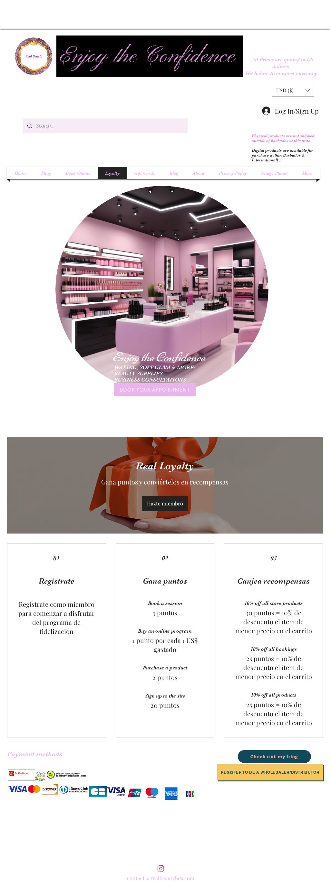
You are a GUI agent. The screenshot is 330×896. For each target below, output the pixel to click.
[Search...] (105, 125)
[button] (293, 90)
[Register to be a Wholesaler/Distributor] (270, 772)
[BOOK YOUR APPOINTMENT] (155, 389)
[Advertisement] (88, 14)
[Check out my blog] (274, 756)
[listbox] (293, 90)
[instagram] (161, 868)
